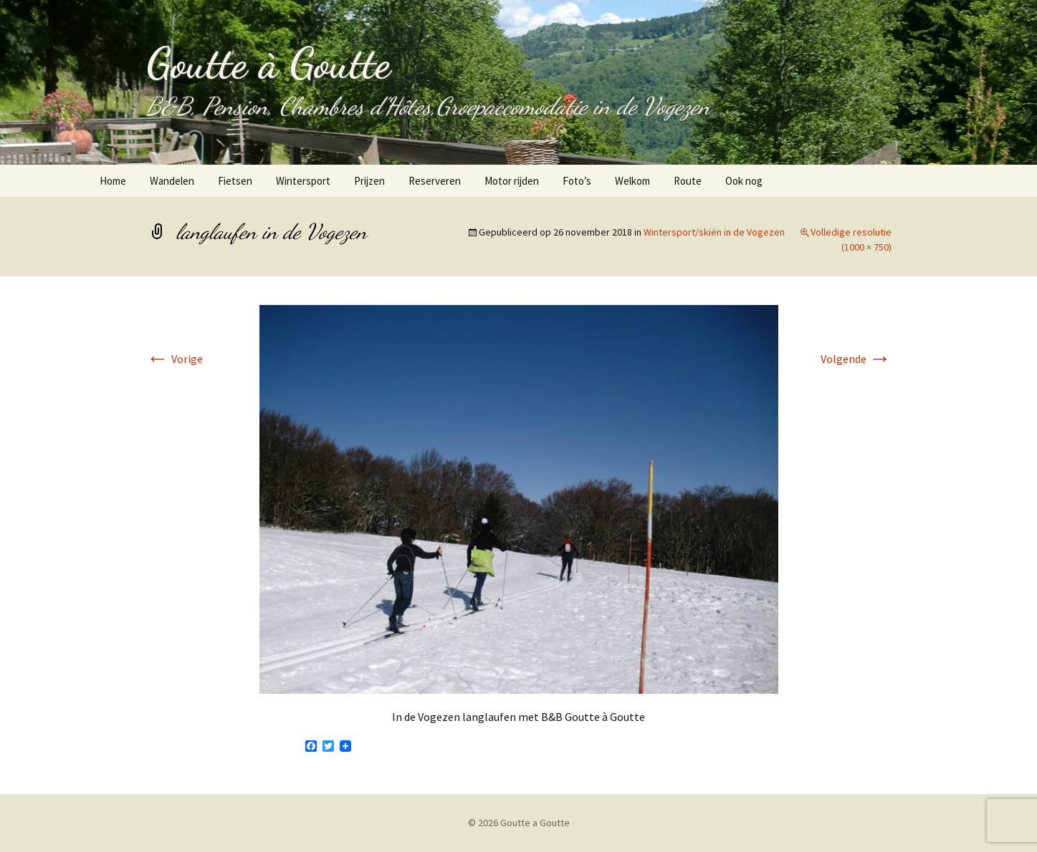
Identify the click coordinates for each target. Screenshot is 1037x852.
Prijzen (369, 181)
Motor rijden (511, 181)
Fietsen (235, 181)
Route (688, 181)
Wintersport (303, 181)
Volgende (856, 359)
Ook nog (744, 181)
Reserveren (434, 181)
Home (113, 181)
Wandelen (172, 181)
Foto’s (577, 181)
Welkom (632, 181)
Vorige (174, 359)
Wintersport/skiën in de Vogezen (714, 232)
